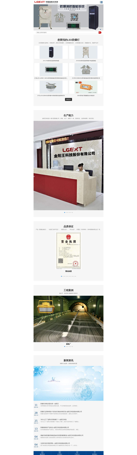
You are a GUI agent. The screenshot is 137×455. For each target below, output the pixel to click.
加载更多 (68, 99)
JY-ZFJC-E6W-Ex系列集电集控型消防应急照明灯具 (86, 78)
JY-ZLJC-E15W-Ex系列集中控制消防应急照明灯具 (51, 95)
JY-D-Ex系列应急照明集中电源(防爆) (86, 60)
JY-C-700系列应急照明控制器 (51, 60)
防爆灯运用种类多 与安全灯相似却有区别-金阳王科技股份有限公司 (61, 411)
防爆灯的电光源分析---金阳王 (50, 403)
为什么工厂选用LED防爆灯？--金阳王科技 (54, 419)
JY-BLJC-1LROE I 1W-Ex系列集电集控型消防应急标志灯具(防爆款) (52, 78)
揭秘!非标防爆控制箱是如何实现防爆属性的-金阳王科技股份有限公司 (62, 435)
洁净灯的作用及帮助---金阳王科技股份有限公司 (55, 443)
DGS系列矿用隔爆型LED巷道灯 (86, 95)
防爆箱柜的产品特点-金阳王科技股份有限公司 (55, 427)
